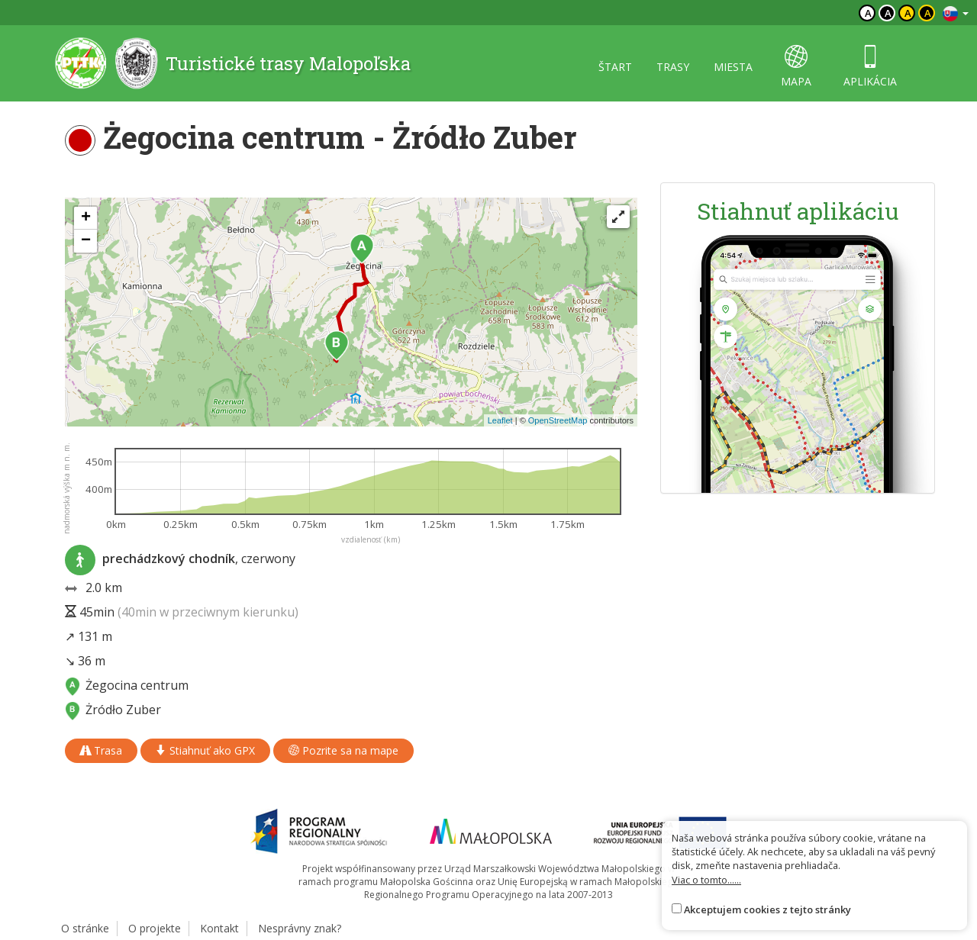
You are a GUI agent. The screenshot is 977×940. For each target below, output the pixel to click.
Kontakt (219, 928)
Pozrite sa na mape (343, 750)
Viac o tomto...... (706, 880)
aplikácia (870, 67)
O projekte (154, 928)
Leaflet (500, 420)
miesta (733, 67)
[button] (362, 248)
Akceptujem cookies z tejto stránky (767, 909)
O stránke (85, 928)
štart (615, 67)
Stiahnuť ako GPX (205, 750)
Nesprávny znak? (299, 928)
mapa (796, 67)
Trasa (101, 750)
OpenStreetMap (558, 420)
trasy (672, 67)
